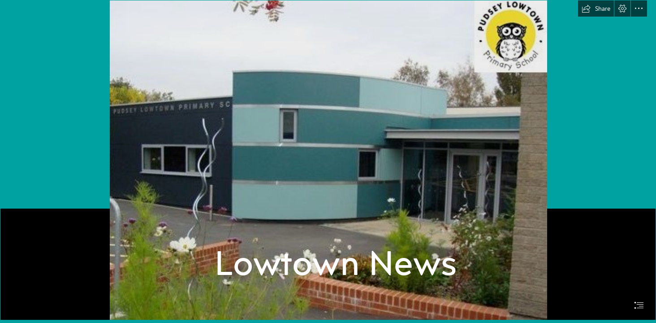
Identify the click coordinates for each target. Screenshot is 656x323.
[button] (596, 8)
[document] (328, 161)
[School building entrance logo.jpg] (328, 160)
